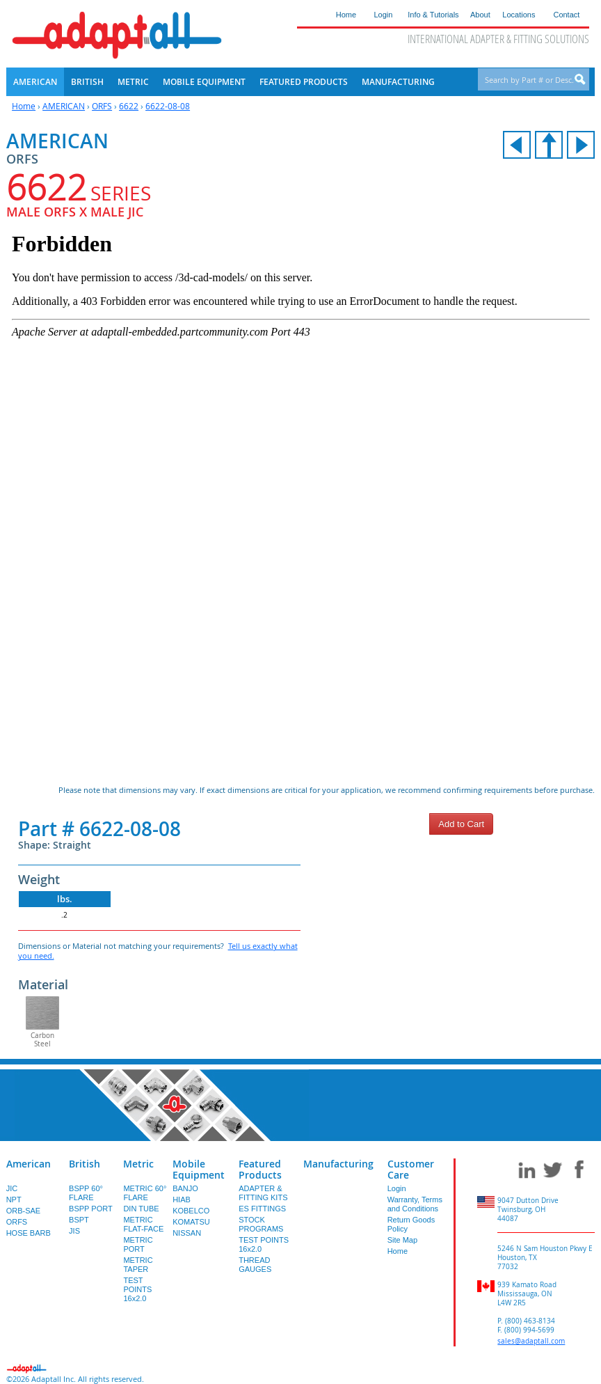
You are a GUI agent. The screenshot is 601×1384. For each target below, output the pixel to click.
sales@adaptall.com (531, 1341)
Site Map (402, 1240)
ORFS (102, 105)
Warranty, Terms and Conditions (414, 1204)
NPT (14, 1199)
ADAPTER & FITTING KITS (263, 1193)
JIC (12, 1188)
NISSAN (187, 1233)
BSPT (79, 1220)
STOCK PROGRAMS (261, 1224)
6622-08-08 (167, 105)
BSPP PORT (91, 1208)
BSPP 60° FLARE (86, 1193)
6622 (128, 105)
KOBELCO (191, 1210)
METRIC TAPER (137, 1264)
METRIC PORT (137, 1244)
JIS (74, 1231)
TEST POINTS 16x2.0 (137, 1289)
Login (396, 1188)
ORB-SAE (23, 1210)
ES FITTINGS (262, 1208)
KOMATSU (191, 1222)
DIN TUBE (141, 1208)
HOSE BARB (28, 1233)
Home (23, 105)
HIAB (182, 1199)
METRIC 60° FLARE (144, 1193)
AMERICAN (63, 105)
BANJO (185, 1188)
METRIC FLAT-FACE (143, 1224)
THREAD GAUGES (255, 1264)
